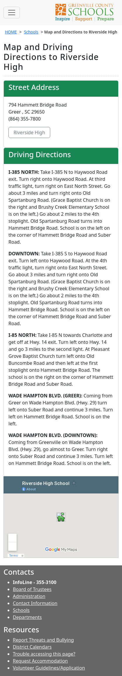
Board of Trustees (32, 589)
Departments (27, 617)
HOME (11, 32)
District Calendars (32, 647)
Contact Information (35, 603)
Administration (29, 596)
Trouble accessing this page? (44, 654)
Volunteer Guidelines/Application (49, 668)
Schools (31, 32)
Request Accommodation (40, 661)
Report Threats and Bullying (43, 640)
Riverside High (29, 132)
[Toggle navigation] (12, 12)
